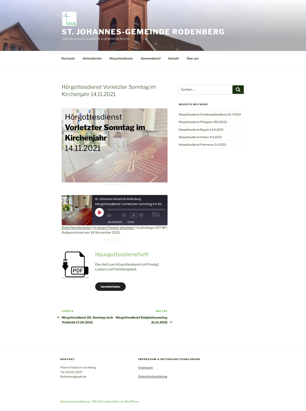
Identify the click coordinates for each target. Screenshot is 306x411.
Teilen (130, 222)
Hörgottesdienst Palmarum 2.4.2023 (202, 144)
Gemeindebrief (151, 58)
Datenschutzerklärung (152, 376)
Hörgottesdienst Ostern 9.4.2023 (200, 137)
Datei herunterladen (76, 228)
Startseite (68, 58)
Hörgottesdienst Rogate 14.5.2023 (201, 129)
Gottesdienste (92, 58)
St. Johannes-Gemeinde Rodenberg (143, 31)
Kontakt (173, 58)
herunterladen (110, 286)
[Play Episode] (99, 212)
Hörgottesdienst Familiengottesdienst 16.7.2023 (210, 114)
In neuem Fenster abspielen (113, 228)
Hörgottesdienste (121, 58)
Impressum (145, 367)
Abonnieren (115, 222)
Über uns (192, 58)
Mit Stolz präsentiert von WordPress (116, 401)
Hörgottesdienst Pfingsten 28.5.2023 (203, 122)
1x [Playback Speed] (134, 215)
